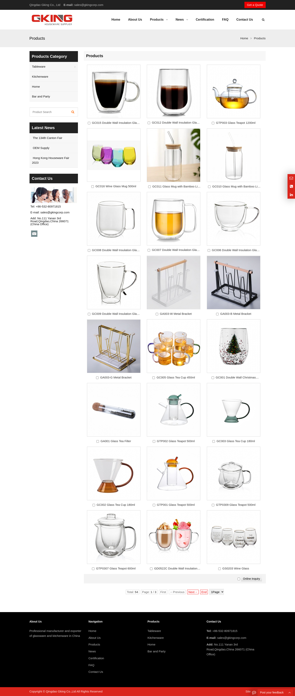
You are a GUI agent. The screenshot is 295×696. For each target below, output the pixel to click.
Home (36, 86)
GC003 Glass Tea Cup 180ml (235, 441)
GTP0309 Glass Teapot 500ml (235, 504)
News (92, 651)
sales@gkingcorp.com (88, 4)
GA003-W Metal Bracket (176, 313)
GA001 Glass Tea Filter (116, 441)
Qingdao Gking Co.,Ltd (61, 691)
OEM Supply (40, 148)
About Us (95, 637)
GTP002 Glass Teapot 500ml (176, 441)
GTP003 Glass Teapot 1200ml (235, 122)
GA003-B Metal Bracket (235, 313)
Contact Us (96, 671)
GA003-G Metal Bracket (115, 377)
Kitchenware (40, 76)
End (204, 592)
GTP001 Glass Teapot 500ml (176, 504)
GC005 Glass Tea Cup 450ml (176, 377)
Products (94, 644)
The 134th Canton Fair (47, 138)
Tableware (38, 66)
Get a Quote (255, 4)
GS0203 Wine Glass (235, 568)
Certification (96, 658)
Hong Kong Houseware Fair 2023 (50, 160)
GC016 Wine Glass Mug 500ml (115, 186)
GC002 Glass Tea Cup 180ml (116, 504)
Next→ (192, 592)
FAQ (91, 665)
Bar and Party (41, 96)
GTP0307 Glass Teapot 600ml (116, 568)
